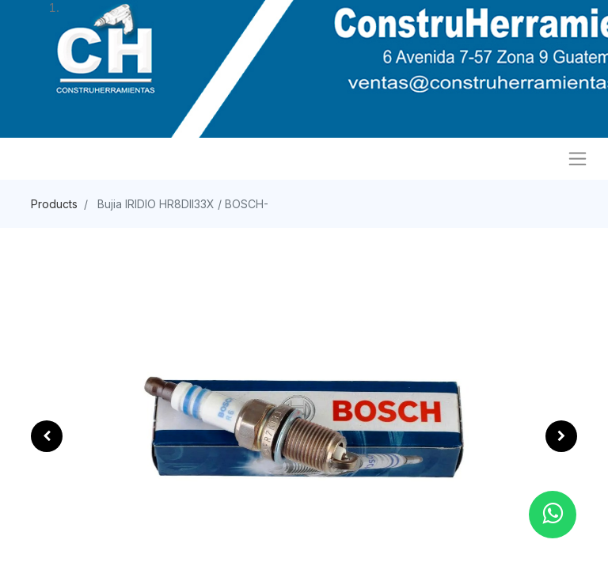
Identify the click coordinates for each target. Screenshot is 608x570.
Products (54, 204)
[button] (47, 436)
